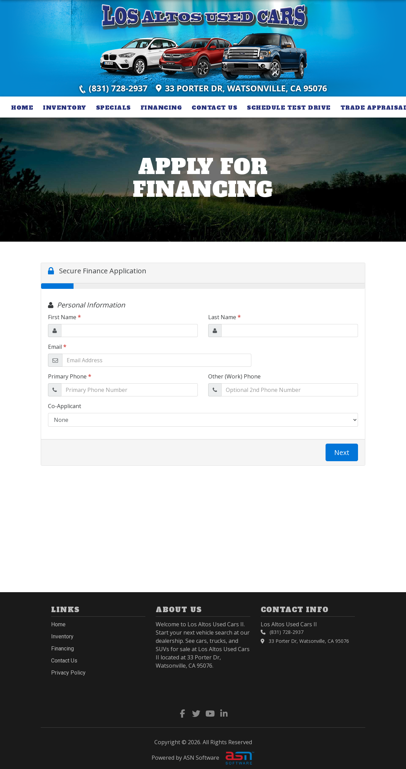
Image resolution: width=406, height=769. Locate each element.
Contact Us (214, 107)
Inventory (64, 107)
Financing (161, 107)
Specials (113, 107)
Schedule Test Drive (289, 107)
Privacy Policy (68, 672)
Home (22, 107)
